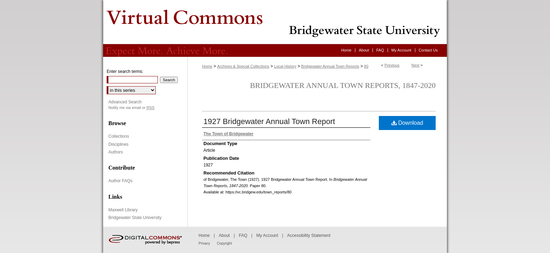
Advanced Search (125, 102)
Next (415, 65)
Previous (392, 65)
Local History (285, 66)
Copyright (224, 243)
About (224, 235)
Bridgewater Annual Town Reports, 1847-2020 (343, 85)
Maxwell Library (123, 209)
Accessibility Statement (308, 235)
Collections (118, 136)
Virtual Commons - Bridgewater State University (275, 22)
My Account (267, 235)
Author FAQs (120, 180)
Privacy (204, 243)
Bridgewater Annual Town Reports (330, 66)
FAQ (243, 235)
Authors (115, 152)
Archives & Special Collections (243, 66)
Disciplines (118, 144)
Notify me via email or (131, 107)
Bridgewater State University (134, 217)
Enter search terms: (125, 71)
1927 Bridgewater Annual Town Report (269, 121)
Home (207, 66)
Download (407, 123)
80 (366, 66)
